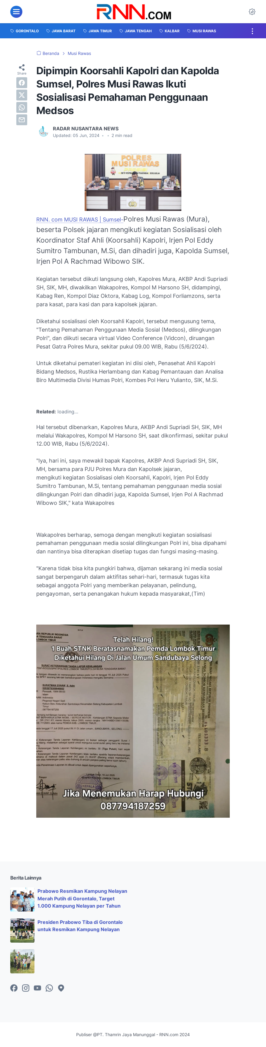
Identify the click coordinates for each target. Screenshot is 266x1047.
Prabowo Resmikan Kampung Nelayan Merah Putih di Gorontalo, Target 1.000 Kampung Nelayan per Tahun (82, 898)
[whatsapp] (21, 107)
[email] (21, 119)
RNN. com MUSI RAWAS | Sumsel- (79, 219)
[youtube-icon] (37, 988)
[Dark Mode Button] (252, 11)
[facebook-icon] (14, 988)
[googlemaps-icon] (61, 988)
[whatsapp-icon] (49, 988)
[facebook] (21, 82)
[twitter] (21, 95)
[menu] (16, 12)
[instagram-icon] (25, 988)
